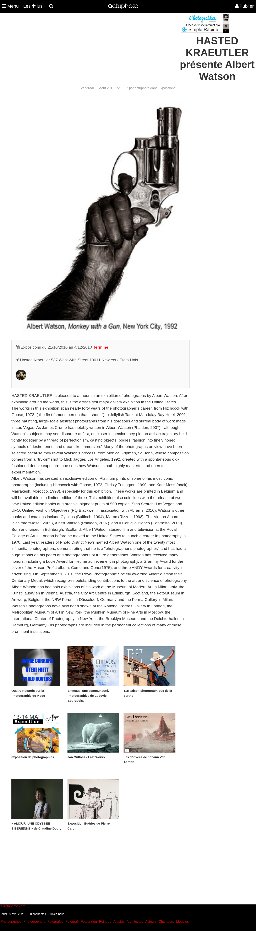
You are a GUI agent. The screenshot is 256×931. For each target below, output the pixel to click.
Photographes (11, 921)
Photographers (34, 921)
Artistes (118, 921)
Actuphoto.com (14, 906)
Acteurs (150, 921)
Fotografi (71, 921)
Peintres (105, 921)
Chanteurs (166, 921)
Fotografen (89, 921)
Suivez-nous (56, 914)
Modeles (182, 921)
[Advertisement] (103, 43)
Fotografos (55, 921)
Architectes (135, 921)
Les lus (33, 6)
